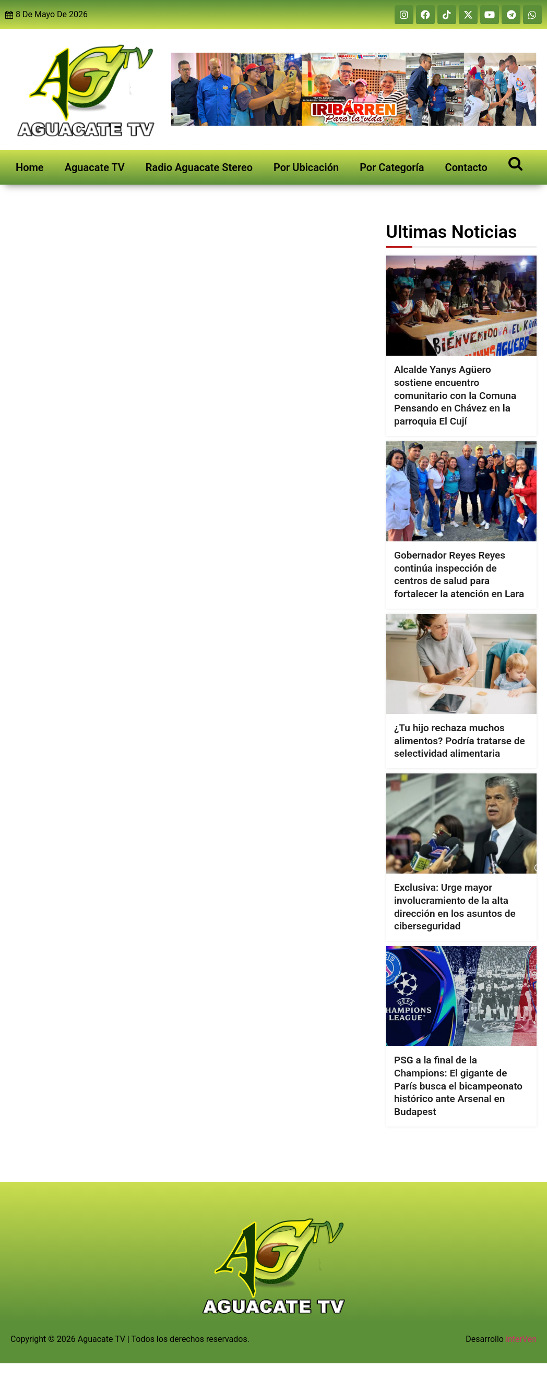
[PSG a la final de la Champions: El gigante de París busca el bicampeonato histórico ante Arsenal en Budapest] (461, 996)
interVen (521, 1339)
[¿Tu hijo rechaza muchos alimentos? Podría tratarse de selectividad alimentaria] (461, 664)
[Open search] (515, 163)
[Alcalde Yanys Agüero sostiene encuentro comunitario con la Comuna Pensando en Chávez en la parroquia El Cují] (461, 306)
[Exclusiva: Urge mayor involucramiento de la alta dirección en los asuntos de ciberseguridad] (461, 823)
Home (30, 167)
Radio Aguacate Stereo (199, 167)
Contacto (466, 167)
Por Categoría (392, 167)
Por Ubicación (306, 167)
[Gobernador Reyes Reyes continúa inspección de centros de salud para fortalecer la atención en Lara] (461, 491)
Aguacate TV (95, 167)
